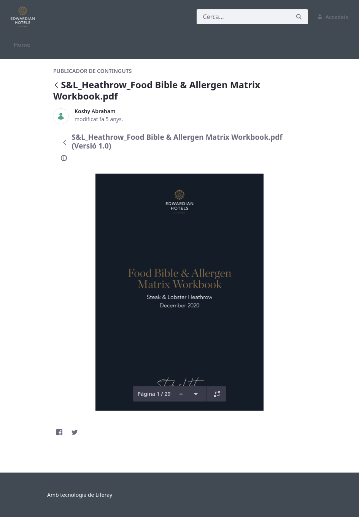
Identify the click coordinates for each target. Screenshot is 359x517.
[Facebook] (59, 432)
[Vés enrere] (56, 85)
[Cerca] (243, 16)
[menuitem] (22, 44)
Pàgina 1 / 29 (153, 393)
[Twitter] (74, 432)
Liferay (103, 494)
